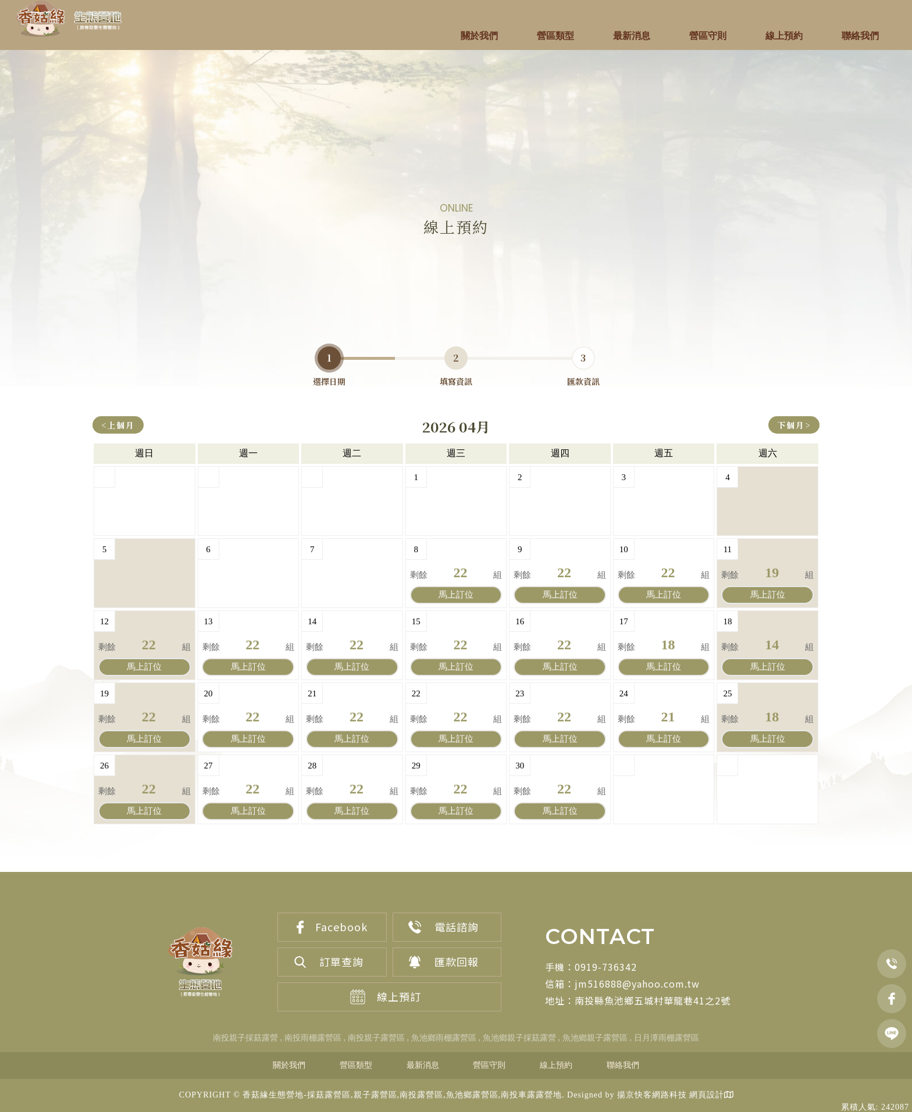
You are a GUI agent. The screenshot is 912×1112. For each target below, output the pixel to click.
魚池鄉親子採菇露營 (519, 1038)
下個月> (794, 425)
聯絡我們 (860, 36)
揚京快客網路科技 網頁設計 (671, 1095)
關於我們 (479, 36)
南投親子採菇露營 (245, 1038)
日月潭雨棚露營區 (666, 1038)
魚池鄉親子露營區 (595, 1038)
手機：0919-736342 (591, 967)
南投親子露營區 (376, 1038)
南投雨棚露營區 (312, 1038)
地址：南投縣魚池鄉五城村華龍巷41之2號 (638, 1000)
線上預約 (784, 36)
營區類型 (555, 36)
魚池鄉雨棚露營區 (443, 1038)
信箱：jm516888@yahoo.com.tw (622, 984)
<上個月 (118, 425)
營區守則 (707, 36)
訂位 (456, 594)
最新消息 (631, 36)
